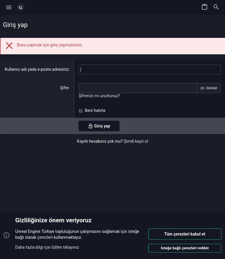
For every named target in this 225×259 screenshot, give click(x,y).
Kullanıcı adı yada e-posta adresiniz (37, 69)
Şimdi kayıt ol (136, 141)
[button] (9, 7)
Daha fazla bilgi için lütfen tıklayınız (47, 247)
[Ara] (216, 7)
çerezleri (45, 237)
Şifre (64, 87)
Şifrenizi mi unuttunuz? (99, 95)
